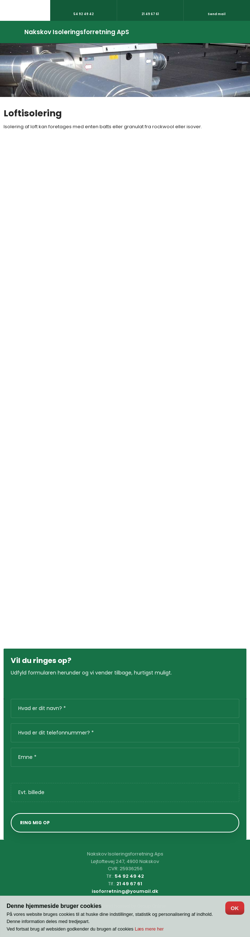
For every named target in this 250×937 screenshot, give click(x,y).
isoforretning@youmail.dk (125, 891)
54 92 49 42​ (129, 876)
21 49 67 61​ (129, 883)
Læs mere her (149, 929)
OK (235, 908)
